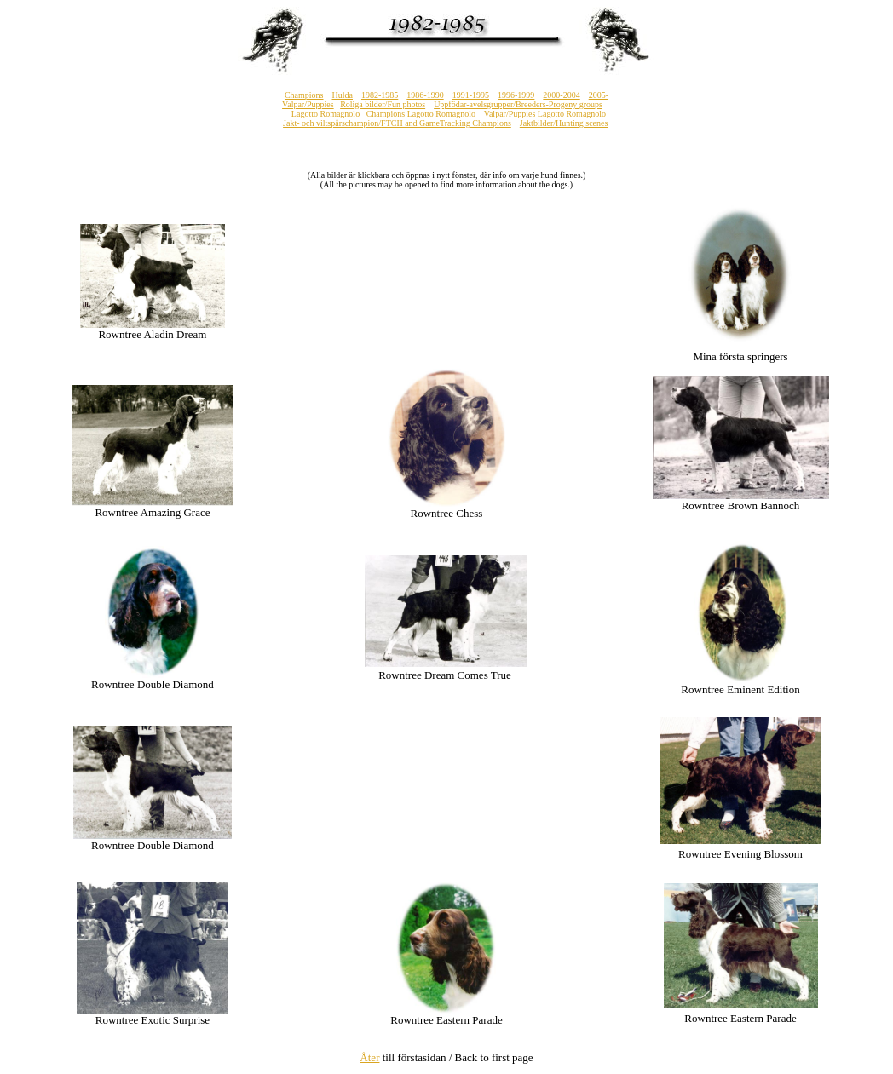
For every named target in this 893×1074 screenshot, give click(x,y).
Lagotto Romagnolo (325, 113)
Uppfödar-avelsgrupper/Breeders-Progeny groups (518, 104)
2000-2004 (561, 95)
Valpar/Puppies (308, 104)
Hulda (342, 95)
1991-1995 (470, 95)
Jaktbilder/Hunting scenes (564, 123)
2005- (598, 95)
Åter (369, 1057)
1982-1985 (379, 95)
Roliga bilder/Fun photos (382, 104)
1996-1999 (516, 95)
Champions (304, 95)
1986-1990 (424, 95)
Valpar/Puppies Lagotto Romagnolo (545, 113)
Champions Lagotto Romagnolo (420, 113)
